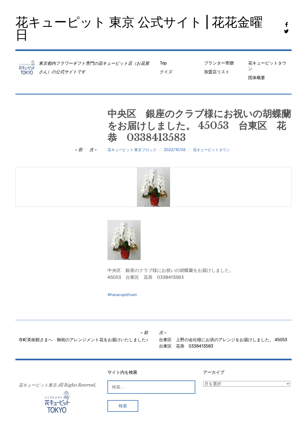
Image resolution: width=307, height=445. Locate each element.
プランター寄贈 (219, 63)
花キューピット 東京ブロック (132, 150)
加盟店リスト (217, 71)
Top (163, 63)
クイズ (166, 71)
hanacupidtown (123, 295)
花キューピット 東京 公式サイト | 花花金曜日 (139, 28)
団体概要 (256, 77)
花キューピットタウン (267, 66)
